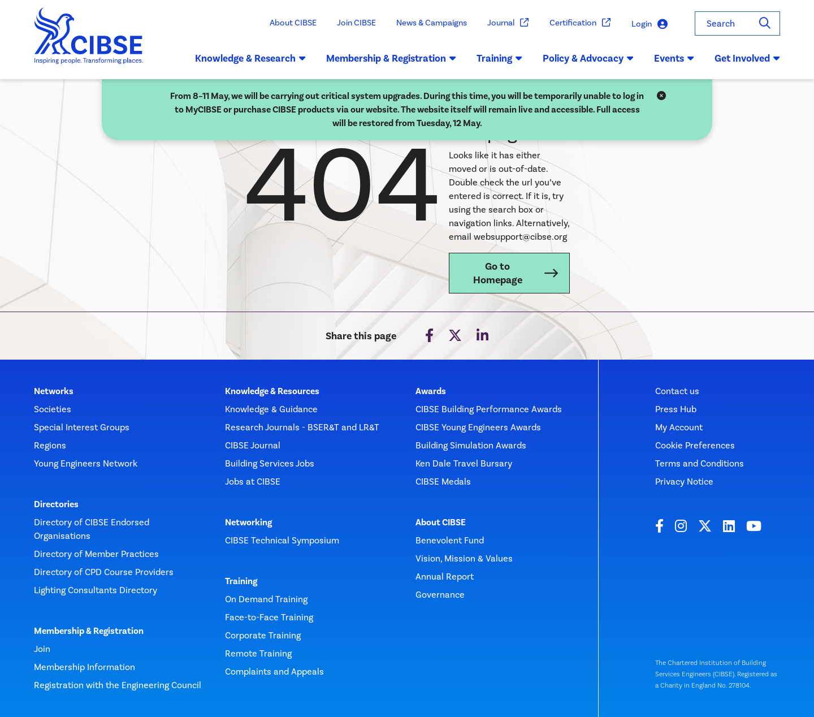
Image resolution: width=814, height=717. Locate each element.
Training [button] (499, 58)
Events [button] (674, 58)
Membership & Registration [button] (391, 58)
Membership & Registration (89, 631)
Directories (56, 504)
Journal (508, 23)
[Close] (661, 96)
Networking (248, 522)
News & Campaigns (431, 23)
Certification (580, 23)
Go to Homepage (497, 273)
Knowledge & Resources (272, 391)
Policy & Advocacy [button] (588, 58)
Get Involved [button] (747, 58)
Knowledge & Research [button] (250, 58)
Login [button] (649, 24)
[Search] (765, 23)
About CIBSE (293, 23)
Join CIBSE (356, 23)
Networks (53, 391)
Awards (430, 391)
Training (241, 581)
